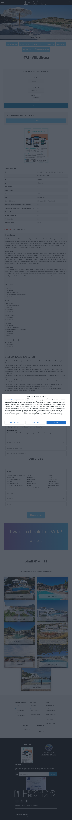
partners (13, 399)
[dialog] (36, 410)
